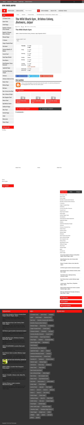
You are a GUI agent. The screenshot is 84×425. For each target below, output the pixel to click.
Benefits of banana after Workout (7, 28)
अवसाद (49, 412)
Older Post (59, 167)
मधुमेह (38, 414)
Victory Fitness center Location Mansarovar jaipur (11, 384)
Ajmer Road (5, 21)
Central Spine (46, 328)
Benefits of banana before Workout (7, 33)
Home (4, 1)
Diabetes (41, 339)
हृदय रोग (37, 417)
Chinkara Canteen (34, 331)
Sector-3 (39, 392)
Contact (15, 1)
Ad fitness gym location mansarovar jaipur (14, 330)
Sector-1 (32, 392)
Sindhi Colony (33, 401)
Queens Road (33, 387)
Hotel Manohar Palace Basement (7, 64)
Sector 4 (39, 389)
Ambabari (51, 314)
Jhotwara (5, 76)
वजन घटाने (50, 414)
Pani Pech (32, 381)
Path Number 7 (41, 381)
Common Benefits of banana (7, 50)
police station (50, 381)
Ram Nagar (48, 387)
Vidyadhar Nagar (34, 409)
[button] (38, 34)
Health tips (21, 1)
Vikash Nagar (33, 412)
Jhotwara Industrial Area (8, 79)
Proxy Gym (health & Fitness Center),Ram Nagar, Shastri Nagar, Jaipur (14, 315)
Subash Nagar (49, 401)
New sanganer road (7, 97)
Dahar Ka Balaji (34, 336)
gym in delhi (11, 11)
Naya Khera (42, 367)
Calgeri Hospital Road (7, 43)
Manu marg (41, 364)
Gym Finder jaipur (8, 6)
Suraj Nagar (33, 403)
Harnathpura (5, 60)
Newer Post (18, 167)
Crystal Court (6, 54)
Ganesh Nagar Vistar (64, 215)
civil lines (51, 331)
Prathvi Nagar (42, 384)
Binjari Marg (43, 325)
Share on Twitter (33, 76)
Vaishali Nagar (6, 113)
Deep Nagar (62, 213)
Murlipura (5, 88)
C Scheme (5, 40)
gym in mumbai (44, 11)
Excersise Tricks (63, 11)
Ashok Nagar (5, 25)
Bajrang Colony (47, 317)
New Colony (33, 375)
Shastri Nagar (33, 395)
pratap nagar (33, 384)
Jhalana (61, 222)
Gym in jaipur (5, 181)
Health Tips (53, 11)
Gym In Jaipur (19, 11)
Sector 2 (32, 389)
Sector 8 (52, 389)
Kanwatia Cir (33, 359)
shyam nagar (6, 122)
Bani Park (32, 320)
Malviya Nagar (6, 85)
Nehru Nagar (46, 373)
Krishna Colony (33, 26)
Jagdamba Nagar (6, 68)
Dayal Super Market (7, 57)
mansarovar (5, 119)
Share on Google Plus (46, 76)
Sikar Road (5, 110)
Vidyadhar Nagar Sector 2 (47, 409)
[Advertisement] (8, 155)
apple (31, 317)
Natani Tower (33, 367)
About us (9, 1)
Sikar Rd (43, 398)
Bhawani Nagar (6, 37)
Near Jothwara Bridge (7, 94)
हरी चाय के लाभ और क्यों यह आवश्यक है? (17, 359)
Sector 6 (45, 389)
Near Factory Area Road (8, 91)
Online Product (28, 1)
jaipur (4, 116)
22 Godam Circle (6, 18)
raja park (41, 387)
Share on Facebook (21, 76)
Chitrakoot (5, 46)
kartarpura (41, 359)
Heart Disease (33, 345)
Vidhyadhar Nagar (46, 406)
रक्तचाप (43, 414)
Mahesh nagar (33, 362)
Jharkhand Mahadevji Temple (7, 72)
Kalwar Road (5, 82)
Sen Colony (46, 392)
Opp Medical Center (7, 103)
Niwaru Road (5, 100)
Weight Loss (42, 412)
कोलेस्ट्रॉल (32, 414)
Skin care (41, 401)
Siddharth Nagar (6, 107)
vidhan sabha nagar (35, 406)
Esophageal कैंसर (49, 339)
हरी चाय (32, 417)
